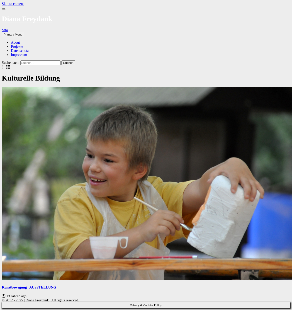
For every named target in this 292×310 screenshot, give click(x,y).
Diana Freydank (27, 19)
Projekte (17, 46)
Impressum (19, 55)
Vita (5, 30)
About (15, 42)
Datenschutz (20, 50)
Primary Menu (13, 34)
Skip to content (13, 4)
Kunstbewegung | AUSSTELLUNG (29, 287)
